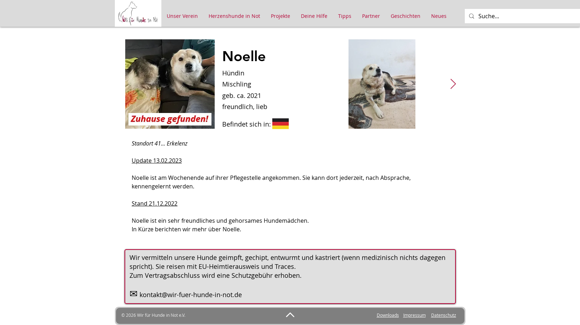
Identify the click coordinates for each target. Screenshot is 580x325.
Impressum (414, 315)
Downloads (388, 315)
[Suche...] (526, 16)
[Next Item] (453, 84)
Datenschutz (443, 315)
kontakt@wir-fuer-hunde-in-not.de (191, 294)
